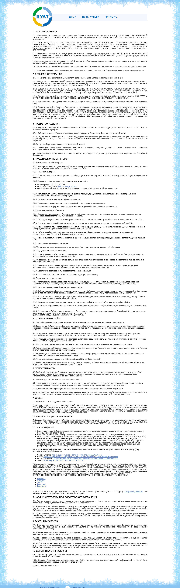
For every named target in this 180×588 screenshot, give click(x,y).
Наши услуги (90, 17)
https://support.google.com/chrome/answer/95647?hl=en (77, 455)
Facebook (41, 478)
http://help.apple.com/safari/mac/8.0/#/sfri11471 (64, 460)
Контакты (111, 17)
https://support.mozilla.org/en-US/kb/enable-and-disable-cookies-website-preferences (81, 456)
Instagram (41, 484)
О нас (72, 17)
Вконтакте (41, 486)
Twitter (40, 482)
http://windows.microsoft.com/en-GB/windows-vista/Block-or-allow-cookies (85, 458)
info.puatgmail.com (67, 186)
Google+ (40, 480)
